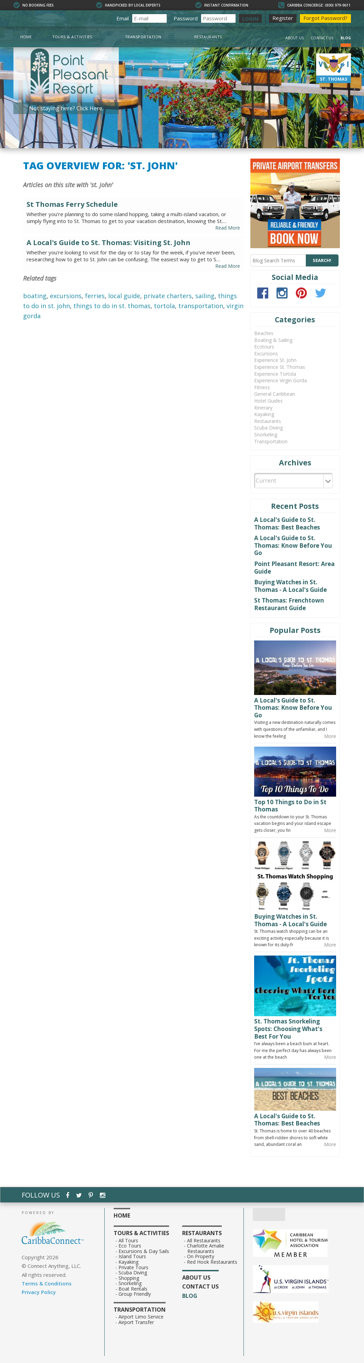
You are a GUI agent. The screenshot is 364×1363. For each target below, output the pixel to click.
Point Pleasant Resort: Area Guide (294, 567)
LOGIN (250, 18)
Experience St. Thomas (279, 367)
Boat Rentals (133, 1289)
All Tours (128, 1240)
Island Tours (132, 1256)
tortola (164, 306)
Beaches (263, 333)
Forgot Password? (325, 17)
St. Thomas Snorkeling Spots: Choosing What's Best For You (288, 1028)
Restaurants (208, 36)
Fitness (262, 387)
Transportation (143, 36)
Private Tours (133, 1267)
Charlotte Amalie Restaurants (205, 1248)
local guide (124, 296)
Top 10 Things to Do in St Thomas (290, 806)
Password (186, 18)
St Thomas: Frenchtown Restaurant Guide (289, 604)
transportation (200, 306)
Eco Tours (130, 1246)
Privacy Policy (39, 1292)
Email (122, 18)
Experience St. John (275, 360)
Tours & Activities (72, 36)
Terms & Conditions (47, 1283)
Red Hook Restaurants (212, 1262)
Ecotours (264, 346)
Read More (227, 227)
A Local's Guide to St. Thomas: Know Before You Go (293, 545)
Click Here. (89, 108)
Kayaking (264, 414)
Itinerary (263, 407)
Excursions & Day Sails (144, 1251)
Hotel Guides (268, 400)
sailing (205, 296)
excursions (66, 296)
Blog (346, 38)
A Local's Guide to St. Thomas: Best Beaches (287, 523)
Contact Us (322, 38)
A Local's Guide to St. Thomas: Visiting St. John (108, 242)
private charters (168, 296)
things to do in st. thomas (111, 306)
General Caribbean (274, 394)
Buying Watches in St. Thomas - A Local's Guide (290, 586)
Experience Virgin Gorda (280, 380)
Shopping (129, 1278)
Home (26, 36)
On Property (200, 1256)
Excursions (266, 353)
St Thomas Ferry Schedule (72, 204)
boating (34, 296)
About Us (294, 38)
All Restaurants (203, 1240)
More (330, 736)
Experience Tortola (275, 374)
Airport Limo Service (141, 1317)
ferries (95, 296)
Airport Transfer (136, 1322)
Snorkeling (265, 434)
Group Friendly (135, 1294)
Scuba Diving (268, 427)
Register (282, 17)
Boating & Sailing (273, 340)
